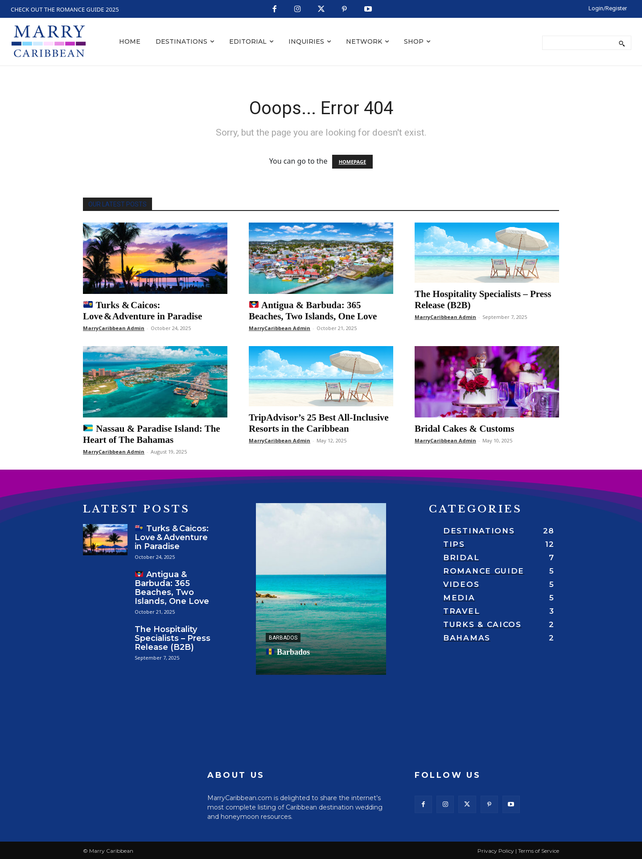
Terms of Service (538, 850)
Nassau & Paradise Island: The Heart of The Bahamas (151, 434)
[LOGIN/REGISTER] (607, 8)
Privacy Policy (495, 850)
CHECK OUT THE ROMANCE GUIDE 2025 (65, 9)
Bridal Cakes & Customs (464, 428)
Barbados (283, 638)
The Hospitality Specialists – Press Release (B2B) (172, 638)
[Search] (621, 43)
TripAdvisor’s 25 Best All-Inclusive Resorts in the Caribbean (319, 423)
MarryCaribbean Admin (113, 328)
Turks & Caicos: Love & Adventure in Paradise (142, 311)
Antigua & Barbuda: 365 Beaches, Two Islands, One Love (313, 311)
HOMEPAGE (352, 161)
